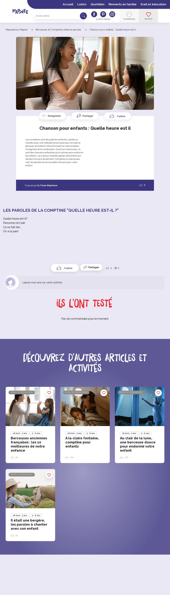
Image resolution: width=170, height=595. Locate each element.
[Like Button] (117, 116)
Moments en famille (123, 4)
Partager (88, 116)
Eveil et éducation (153, 4)
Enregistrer (51, 115)
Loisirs (82, 4)
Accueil (68, 4)
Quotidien (97, 4)
